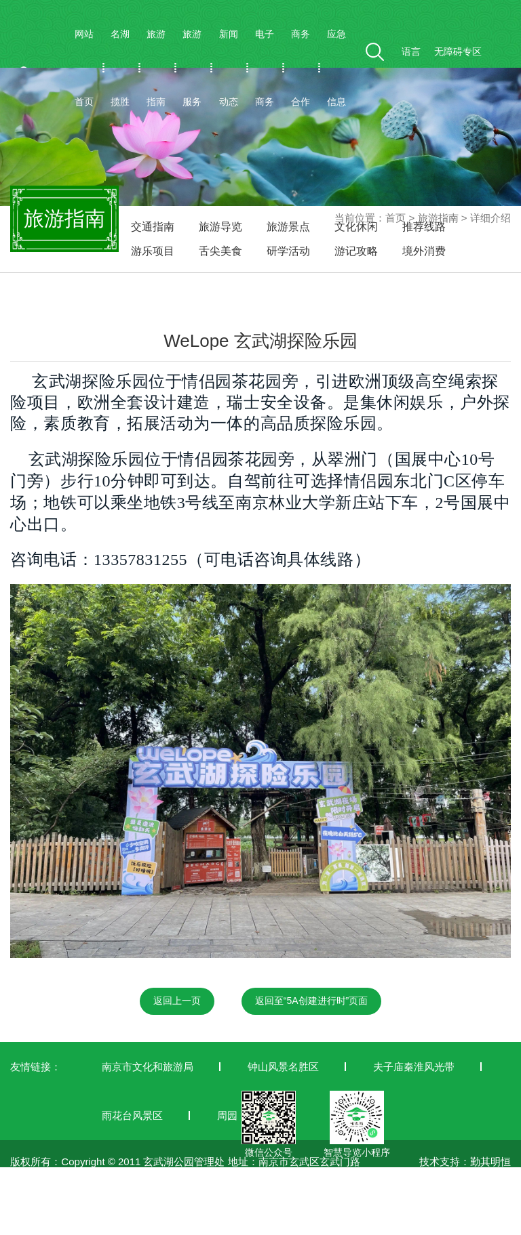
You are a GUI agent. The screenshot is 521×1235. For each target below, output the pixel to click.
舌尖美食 (220, 251)
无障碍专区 (458, 51)
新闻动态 (228, 67)
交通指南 (152, 226)
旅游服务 (191, 67)
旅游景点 (288, 226)
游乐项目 (152, 251)
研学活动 (288, 251)
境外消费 (424, 251)
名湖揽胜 (120, 67)
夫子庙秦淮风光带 (414, 1066)
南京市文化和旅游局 (147, 1066)
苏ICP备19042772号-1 (61, 1226)
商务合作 (300, 67)
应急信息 (336, 67)
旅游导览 (220, 226)
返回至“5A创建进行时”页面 (311, 1000)
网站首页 (84, 67)
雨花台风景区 (132, 1115)
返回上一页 (177, 1000)
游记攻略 (356, 251)
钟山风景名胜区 (283, 1066)
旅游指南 (156, 67)
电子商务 (264, 67)
